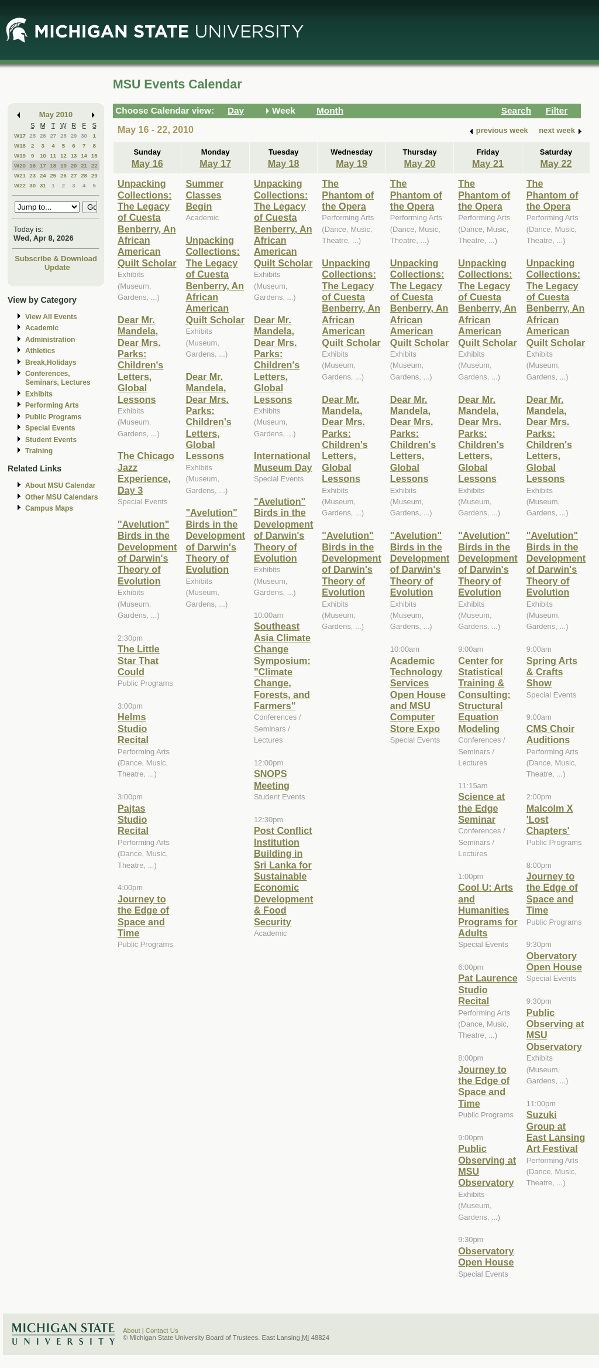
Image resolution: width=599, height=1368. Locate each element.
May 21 (488, 163)
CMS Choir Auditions (550, 734)
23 (32, 175)
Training (39, 451)
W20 (20, 165)
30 (84, 135)
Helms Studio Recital (133, 728)
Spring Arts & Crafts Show (551, 672)
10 (43, 155)
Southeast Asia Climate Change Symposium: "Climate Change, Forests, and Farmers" (282, 666)
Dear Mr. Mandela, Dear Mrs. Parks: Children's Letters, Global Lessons (140, 359)
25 (32, 135)
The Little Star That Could (139, 660)
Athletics (40, 351)
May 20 (420, 163)
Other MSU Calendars (61, 497)
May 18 (284, 163)
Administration (50, 340)
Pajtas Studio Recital (133, 819)
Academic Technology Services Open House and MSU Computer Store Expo (418, 694)
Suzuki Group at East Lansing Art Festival (556, 1131)
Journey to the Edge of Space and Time (143, 916)
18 (53, 165)
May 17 (215, 163)
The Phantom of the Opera (348, 194)
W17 (20, 135)
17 (43, 165)
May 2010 (56, 114)
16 (32, 165)
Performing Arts (52, 405)
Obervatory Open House (554, 961)
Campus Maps (49, 508)
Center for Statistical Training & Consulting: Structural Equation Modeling (484, 694)
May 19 (351, 163)
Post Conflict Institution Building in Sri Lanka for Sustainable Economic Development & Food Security (283, 875)
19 (63, 165)
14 (84, 155)
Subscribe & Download (56, 258)
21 (84, 165)
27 (53, 135)
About (131, 1330)
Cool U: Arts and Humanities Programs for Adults (487, 910)
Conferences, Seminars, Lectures (58, 378)
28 (63, 135)
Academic (41, 328)
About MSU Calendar (60, 485)
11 (53, 155)
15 (94, 155)
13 (74, 155)
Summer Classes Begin (204, 194)
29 (74, 135)
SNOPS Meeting (272, 779)
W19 (20, 155)
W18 (20, 145)
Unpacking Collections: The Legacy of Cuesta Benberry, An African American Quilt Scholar (147, 223)
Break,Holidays (51, 362)
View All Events (51, 317)
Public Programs (53, 417)
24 (43, 175)
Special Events (50, 428)
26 (43, 135)
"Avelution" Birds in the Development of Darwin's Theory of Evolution (147, 552)
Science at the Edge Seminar (481, 808)
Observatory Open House (486, 1256)
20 (74, 165)
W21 (20, 175)
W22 (20, 185)
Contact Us (162, 1330)
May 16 (147, 163)
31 (43, 185)
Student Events (51, 440)
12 (63, 155)
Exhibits (39, 394)
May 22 (556, 163)
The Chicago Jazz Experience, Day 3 (146, 472)
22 (94, 165)
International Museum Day (283, 461)
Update (57, 267)
